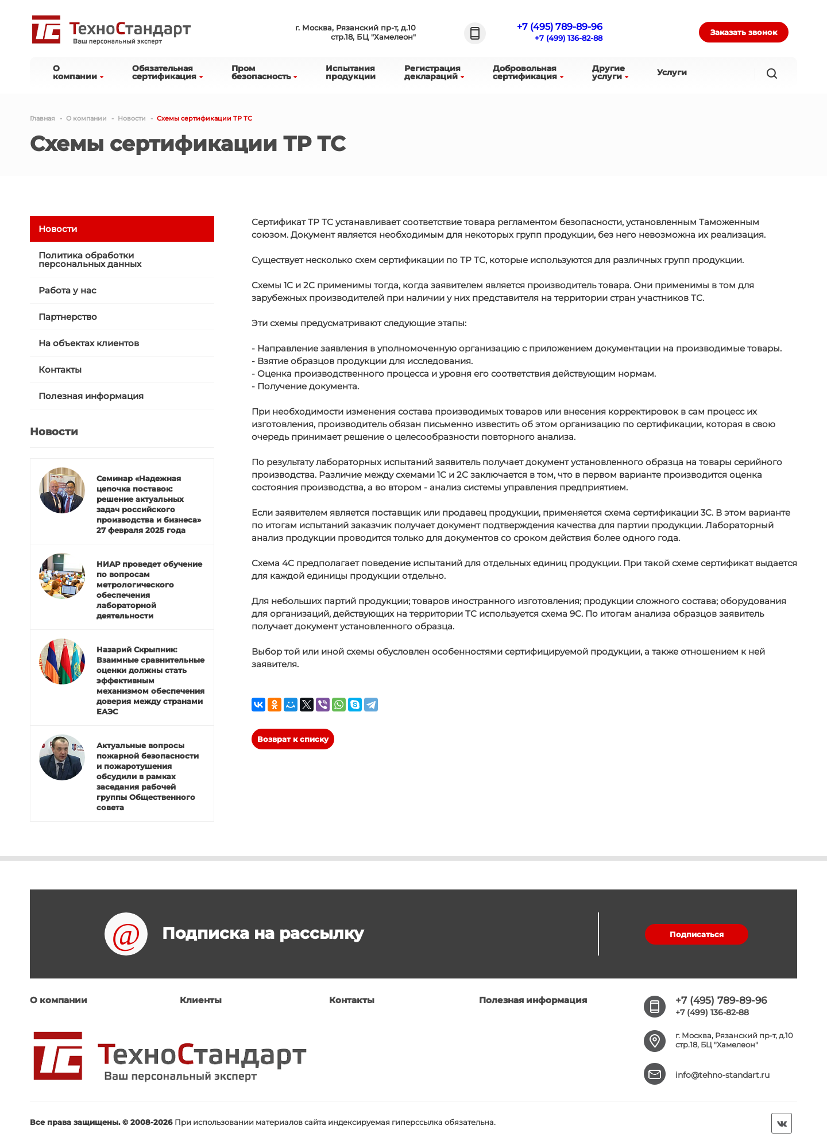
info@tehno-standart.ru (722, 1075)
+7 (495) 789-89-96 (559, 26)
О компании (58, 1000)
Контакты (60, 369)
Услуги (672, 72)
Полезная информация (91, 395)
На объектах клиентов (88, 343)
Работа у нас (67, 290)
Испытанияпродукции (351, 72)
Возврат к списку (293, 739)
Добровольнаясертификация (528, 72)
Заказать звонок (743, 32)
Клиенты (201, 1000)
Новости (57, 228)
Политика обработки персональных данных (89, 259)
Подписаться (697, 934)
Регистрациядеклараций (434, 72)
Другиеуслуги (610, 72)
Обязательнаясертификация (167, 72)
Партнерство (67, 316)
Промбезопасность (264, 72)
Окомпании (78, 72)
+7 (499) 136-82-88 (568, 37)
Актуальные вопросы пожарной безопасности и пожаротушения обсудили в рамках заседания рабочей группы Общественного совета (147, 776)
